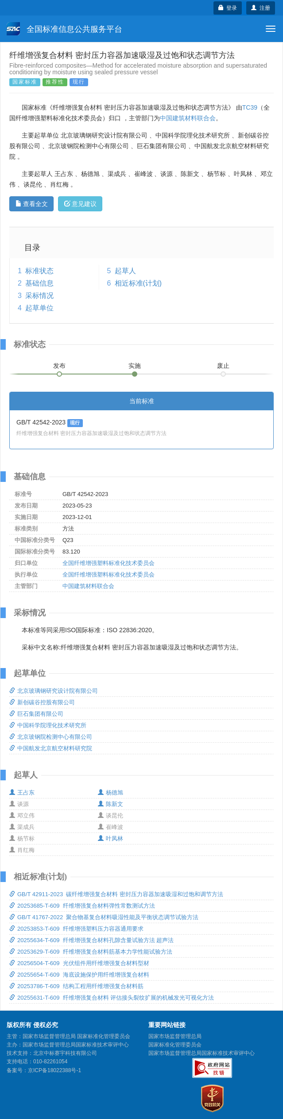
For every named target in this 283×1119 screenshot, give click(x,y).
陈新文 (110, 804)
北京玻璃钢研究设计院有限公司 (53, 690)
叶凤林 (110, 838)
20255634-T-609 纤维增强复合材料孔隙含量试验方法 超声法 (91, 940)
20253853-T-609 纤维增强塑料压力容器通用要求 (76, 928)
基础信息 (39, 283)
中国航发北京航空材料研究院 (50, 748)
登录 (227, 8)
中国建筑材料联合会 (188, 118)
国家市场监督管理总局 (175, 1036)
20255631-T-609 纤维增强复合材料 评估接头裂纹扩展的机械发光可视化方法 (111, 997)
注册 (260, 8)
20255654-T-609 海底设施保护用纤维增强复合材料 (79, 974)
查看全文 (32, 203)
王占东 (22, 792)
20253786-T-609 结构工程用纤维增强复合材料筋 (76, 986)
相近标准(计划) (138, 283)
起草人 (125, 271)
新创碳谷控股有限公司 (42, 702)
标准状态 (39, 271)
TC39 (249, 107)
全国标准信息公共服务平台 (64, 28)
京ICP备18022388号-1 (54, 1070)
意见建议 (80, 203)
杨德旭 (110, 792)
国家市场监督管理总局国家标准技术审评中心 (201, 1053)
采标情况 (39, 295)
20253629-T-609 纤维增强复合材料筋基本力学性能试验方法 (90, 951)
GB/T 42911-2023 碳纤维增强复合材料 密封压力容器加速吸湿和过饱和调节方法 (116, 894)
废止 (223, 365)
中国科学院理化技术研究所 (47, 725)
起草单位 (39, 308)
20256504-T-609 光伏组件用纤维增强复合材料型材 (79, 963)
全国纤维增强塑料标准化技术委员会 (108, 563)
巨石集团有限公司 (36, 713)
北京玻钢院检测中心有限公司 (50, 736)
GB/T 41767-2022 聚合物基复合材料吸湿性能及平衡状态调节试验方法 (103, 917)
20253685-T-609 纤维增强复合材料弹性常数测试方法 (82, 905)
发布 (59, 365)
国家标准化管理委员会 (175, 1045)
